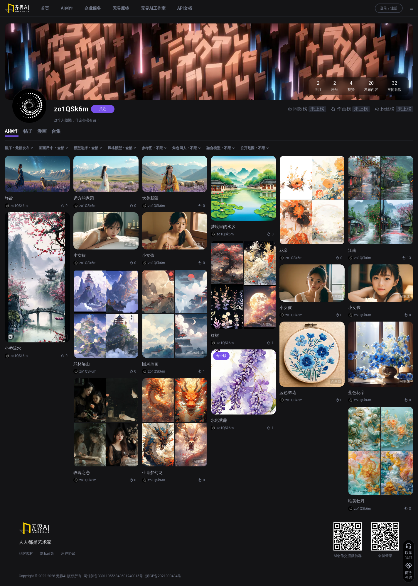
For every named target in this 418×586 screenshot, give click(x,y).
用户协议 (68, 553)
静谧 (9, 198)
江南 (352, 250)
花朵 (283, 250)
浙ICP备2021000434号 (163, 576)
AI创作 (67, 8)
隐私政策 (47, 553)
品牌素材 (26, 553)
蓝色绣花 (287, 392)
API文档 (184, 8)
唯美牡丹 (356, 501)
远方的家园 (83, 198)
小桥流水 (13, 348)
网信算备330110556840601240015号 (113, 576)
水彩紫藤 (219, 420)
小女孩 (79, 255)
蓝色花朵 (356, 392)
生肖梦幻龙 (152, 472)
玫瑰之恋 (81, 472)
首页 (45, 8)
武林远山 (81, 363)
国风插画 (150, 363)
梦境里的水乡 (223, 226)
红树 (215, 335)
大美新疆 (150, 198)
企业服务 (93, 8)
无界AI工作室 (153, 8)
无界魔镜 (121, 8)
